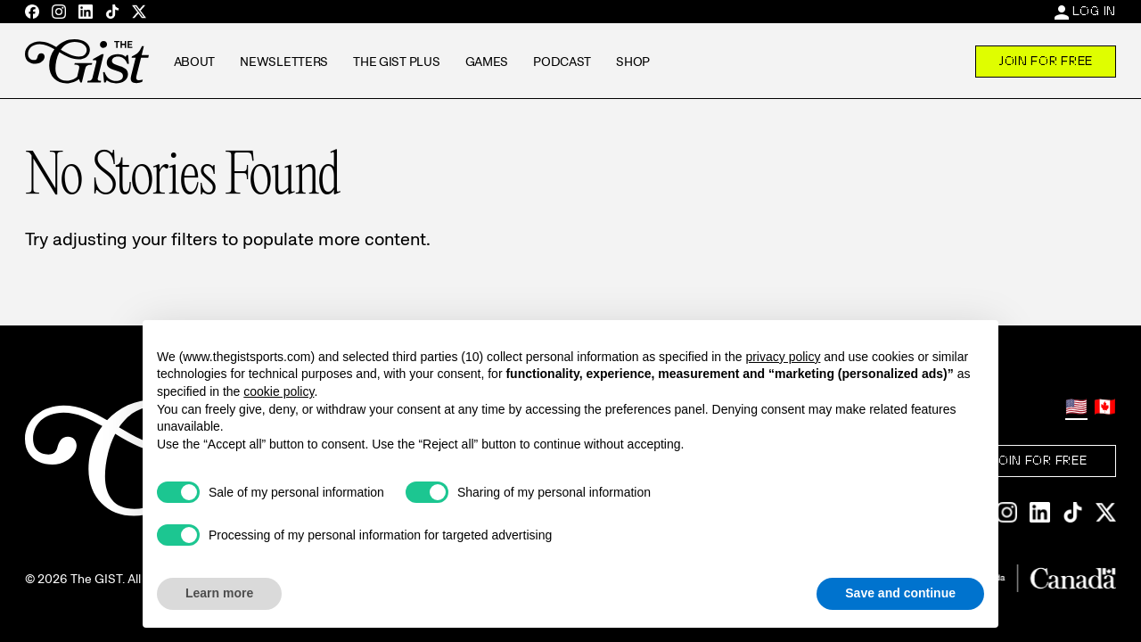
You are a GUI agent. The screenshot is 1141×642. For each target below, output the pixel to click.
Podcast (562, 62)
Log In (1094, 11)
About (195, 62)
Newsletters (284, 62)
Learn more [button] (219, 593)
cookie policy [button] (278, 391)
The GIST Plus (396, 62)
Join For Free (1045, 61)
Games (487, 62)
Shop (633, 62)
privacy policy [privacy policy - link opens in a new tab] (782, 357)
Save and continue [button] (900, 593)
